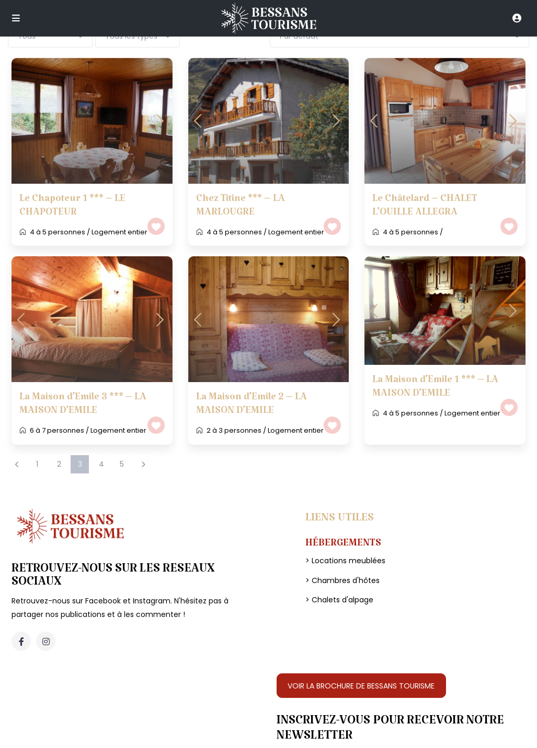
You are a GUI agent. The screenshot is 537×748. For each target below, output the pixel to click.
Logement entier (119, 232)
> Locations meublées (345, 560)
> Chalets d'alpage (339, 600)
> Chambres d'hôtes (342, 580)
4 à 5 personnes (57, 232)
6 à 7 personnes (57, 430)
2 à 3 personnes (234, 430)
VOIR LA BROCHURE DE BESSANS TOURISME (361, 686)
